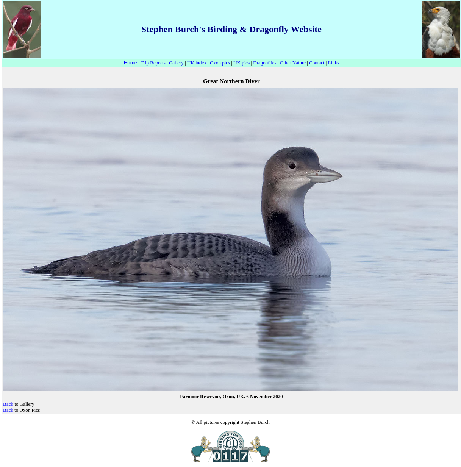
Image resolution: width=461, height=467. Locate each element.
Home (131, 63)
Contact (316, 63)
